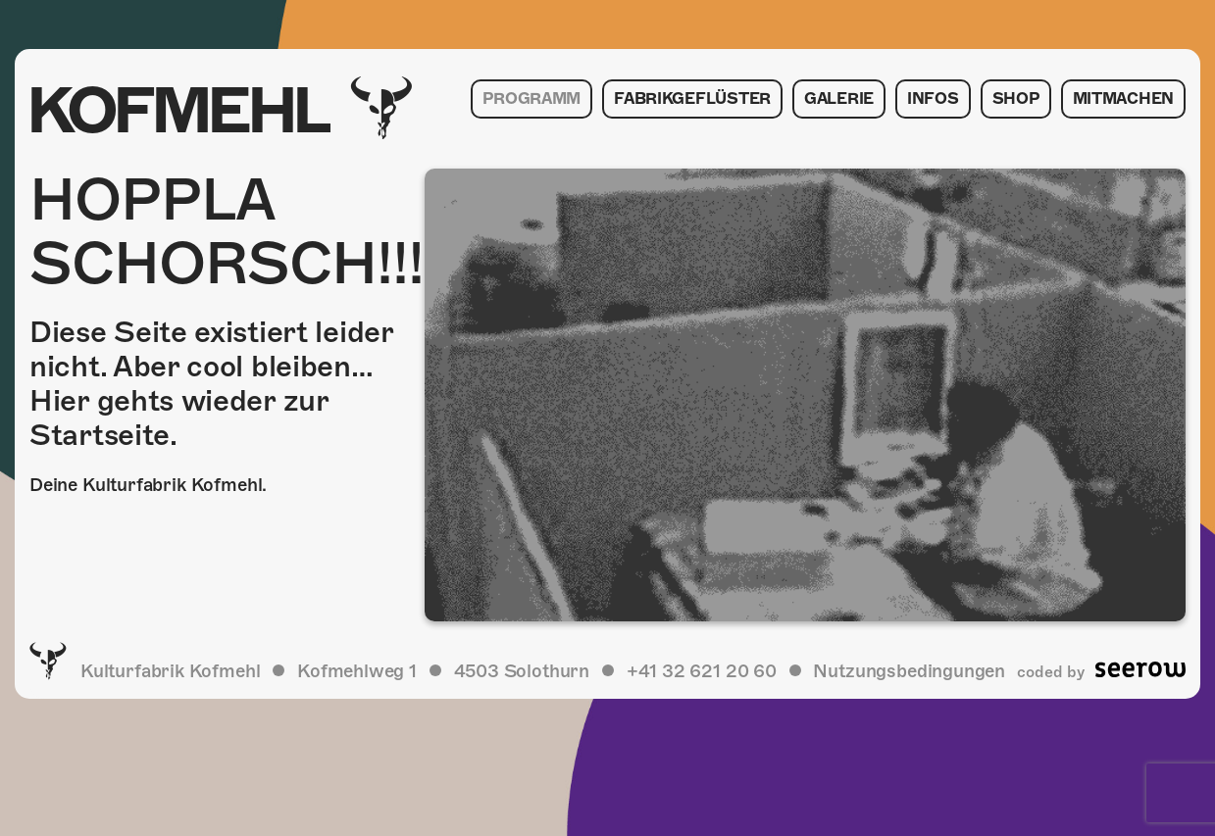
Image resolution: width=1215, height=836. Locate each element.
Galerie (839, 99)
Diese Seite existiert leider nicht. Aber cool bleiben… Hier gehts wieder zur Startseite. (211, 384)
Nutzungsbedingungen (909, 671)
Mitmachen (1123, 99)
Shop (1015, 99)
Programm (531, 99)
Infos (933, 99)
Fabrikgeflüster (692, 99)
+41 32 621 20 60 (702, 671)
